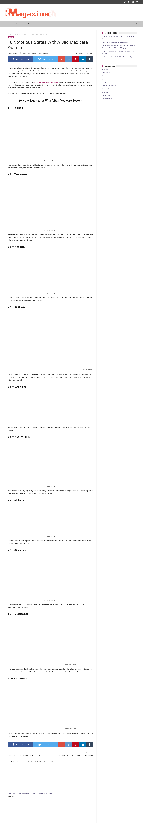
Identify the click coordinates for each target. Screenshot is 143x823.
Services (105, 92)
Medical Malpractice (109, 86)
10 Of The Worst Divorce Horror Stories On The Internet (73, 754)
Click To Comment (50, 810)
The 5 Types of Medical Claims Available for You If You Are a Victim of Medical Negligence (78, 790)
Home (9, 34)
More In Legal (48, 762)
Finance (104, 76)
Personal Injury (107, 89)
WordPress (40, 821)
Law (103, 79)
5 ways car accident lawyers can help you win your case (27, 754)
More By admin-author (32, 762)
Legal (14, 34)
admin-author (13, 53)
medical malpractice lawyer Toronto (46, 82)
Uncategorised (107, 99)
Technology (106, 95)
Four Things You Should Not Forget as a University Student (20, 789)
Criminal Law (106, 73)
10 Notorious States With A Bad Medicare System (118, 57)
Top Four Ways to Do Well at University (48, 789)
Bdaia (55, 821)
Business (105, 69)
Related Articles (14, 762)
